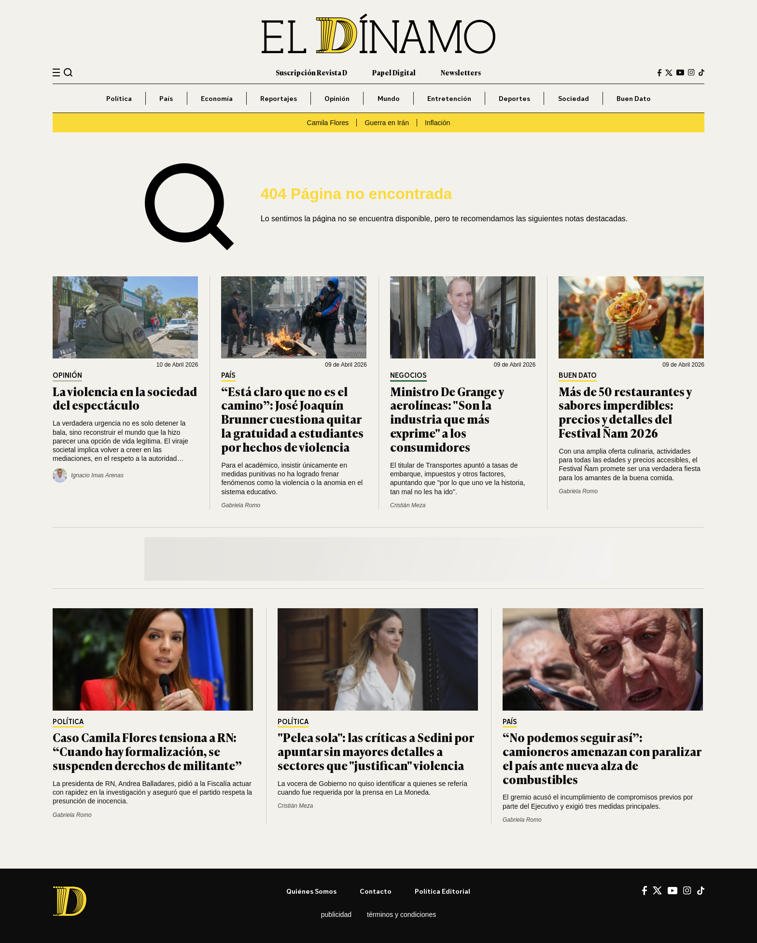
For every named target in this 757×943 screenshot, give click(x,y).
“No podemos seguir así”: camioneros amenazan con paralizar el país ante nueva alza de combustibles (602, 758)
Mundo (389, 98)
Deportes (514, 98)
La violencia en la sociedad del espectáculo (125, 398)
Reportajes (278, 98)
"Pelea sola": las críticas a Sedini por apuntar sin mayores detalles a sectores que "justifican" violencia (376, 751)
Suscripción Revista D (311, 72)
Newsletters (461, 72)
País (166, 98)
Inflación (437, 123)
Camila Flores (328, 123)
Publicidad (336, 914)
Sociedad (573, 98)
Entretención (449, 98)
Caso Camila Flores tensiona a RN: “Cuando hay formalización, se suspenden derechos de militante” (147, 751)
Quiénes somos (311, 891)
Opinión (337, 98)
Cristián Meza (407, 505)
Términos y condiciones (401, 914)
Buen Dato (634, 98)
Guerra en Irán (386, 123)
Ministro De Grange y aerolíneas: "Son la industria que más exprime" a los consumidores (447, 419)
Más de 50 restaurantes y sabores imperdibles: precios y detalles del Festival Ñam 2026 (625, 412)
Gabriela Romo (240, 505)
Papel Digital (394, 72)
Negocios (408, 375)
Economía (217, 98)
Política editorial (442, 891)
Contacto (376, 891)
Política (119, 98)
